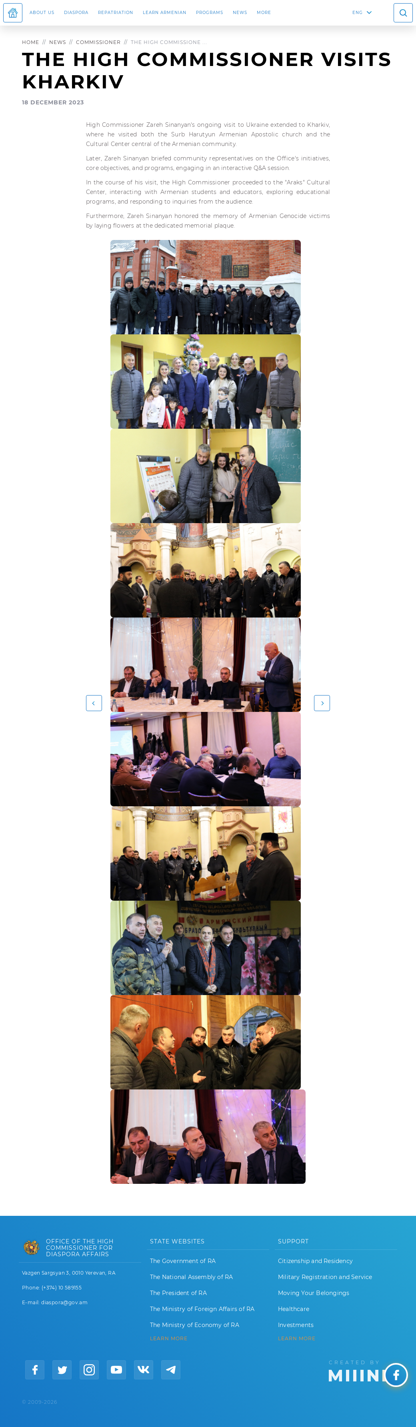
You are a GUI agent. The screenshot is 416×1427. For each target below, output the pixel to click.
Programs (209, 12)
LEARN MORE (169, 1338)
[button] (94, 703)
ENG (357, 12)
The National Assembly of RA (191, 1277)
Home (30, 42)
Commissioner (98, 42)
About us (42, 12)
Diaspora (76, 12)
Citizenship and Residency (315, 1261)
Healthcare (293, 1309)
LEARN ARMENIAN (164, 12)
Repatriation (115, 12)
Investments (296, 1325)
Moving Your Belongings (313, 1293)
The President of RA (178, 1293)
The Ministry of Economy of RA (194, 1325)
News (240, 12)
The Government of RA (183, 1261)
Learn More (297, 1338)
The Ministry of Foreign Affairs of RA (202, 1309)
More (264, 12)
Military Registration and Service (325, 1277)
